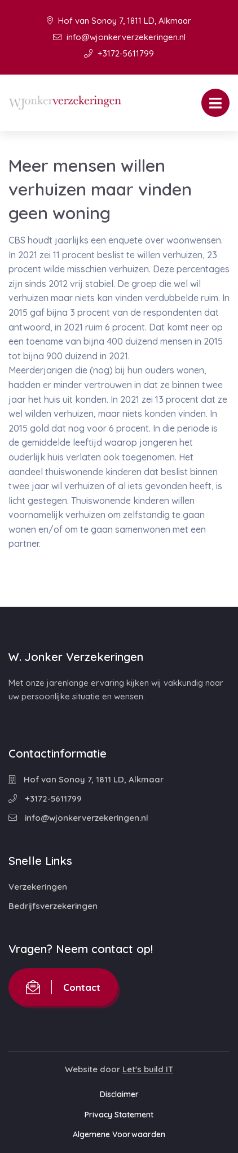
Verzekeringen (37, 886)
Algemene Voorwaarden (119, 1134)
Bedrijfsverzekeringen (53, 905)
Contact (63, 987)
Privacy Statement (119, 1115)
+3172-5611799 (119, 53)
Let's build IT (147, 1069)
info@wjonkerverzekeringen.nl (119, 37)
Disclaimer (119, 1094)
